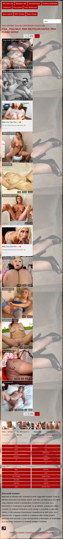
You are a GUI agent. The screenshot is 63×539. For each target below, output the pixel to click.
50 (16, 459)
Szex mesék (32, 14)
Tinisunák (18, 25)
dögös (46, 483)
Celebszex (7, 7)
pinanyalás (18, 99)
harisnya (29, 316)
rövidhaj (46, 453)
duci (31, 67)
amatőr (16, 483)
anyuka (46, 469)
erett (21, 347)
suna (30, 347)
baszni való (46, 486)
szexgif (30, 285)
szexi (11, 410)
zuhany (24, 161)
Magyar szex (40, 25)
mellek (19, 285)
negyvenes (16, 476)
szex (16, 486)
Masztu (16, 456)
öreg (19, 192)
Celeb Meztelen (28, 25)
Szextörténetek (34, 4)
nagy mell (15, 67)
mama (16, 453)
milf (24, 99)
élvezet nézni (24, 67)
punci (46, 480)
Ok (46, 446)
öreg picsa (46, 476)
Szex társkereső (30, 7)
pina (27, 223)
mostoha (29, 99)
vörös (30, 410)
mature (24, 192)
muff (16, 449)
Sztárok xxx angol (47, 533)
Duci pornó (17, 7)
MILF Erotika (20, 14)
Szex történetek (8, 25)
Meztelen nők (21, 4)
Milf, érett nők (8, 4)
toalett (30, 161)
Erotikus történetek (50, 4)
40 (46, 449)
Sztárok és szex (32, 533)
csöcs (24, 285)
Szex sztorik (7, 14)
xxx (26, 378)
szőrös (15, 161)
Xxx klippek (20, 533)
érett (24, 316)
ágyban (21, 410)
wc (19, 161)
